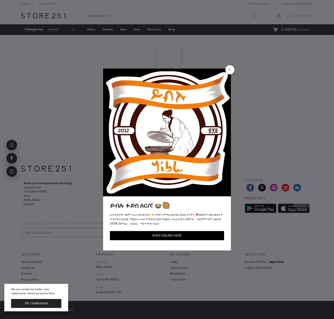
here (52, 293)
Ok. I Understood (36, 303)
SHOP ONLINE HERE (167, 235)
